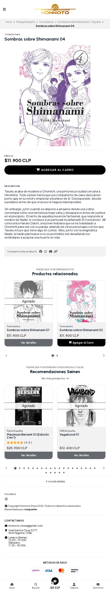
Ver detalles (28, 342)
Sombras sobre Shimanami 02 (81, 329)
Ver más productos (55, 378)
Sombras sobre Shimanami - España (79, 21)
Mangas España (25, 21)
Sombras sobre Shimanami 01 (28, 329)
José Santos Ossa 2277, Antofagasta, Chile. (21, 531)
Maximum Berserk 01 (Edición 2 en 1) (28, 436)
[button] (55, 251)
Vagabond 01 (69, 434)
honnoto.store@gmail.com (23, 525)
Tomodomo (46, 21)
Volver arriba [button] (55, 482)
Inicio (9, 21)
